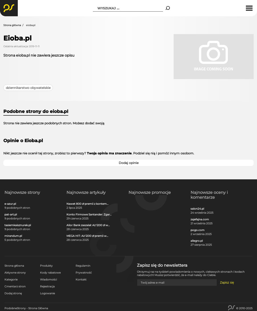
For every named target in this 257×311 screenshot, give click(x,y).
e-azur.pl (10, 203)
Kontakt (81, 279)
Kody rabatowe (50, 272)
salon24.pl (197, 208)
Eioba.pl (17, 38)
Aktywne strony (15, 272)
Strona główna (12, 25)
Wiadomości (48, 279)
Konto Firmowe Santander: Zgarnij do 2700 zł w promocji (89, 214)
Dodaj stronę (13, 293)
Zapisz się (227, 282)
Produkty (46, 265)
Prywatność (84, 272)
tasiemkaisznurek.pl (17, 225)
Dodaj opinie (129, 163)
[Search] (167, 8)
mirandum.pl (13, 235)
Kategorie (11, 279)
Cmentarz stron (15, 286)
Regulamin (83, 265)
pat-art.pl (10, 214)
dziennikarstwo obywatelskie (28, 88)
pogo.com (198, 230)
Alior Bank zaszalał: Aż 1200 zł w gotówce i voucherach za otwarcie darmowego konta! (89, 225)
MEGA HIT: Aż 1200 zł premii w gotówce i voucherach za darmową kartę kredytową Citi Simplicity (86, 235)
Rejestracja (47, 286)
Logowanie (47, 293)
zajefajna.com (200, 219)
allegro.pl (197, 240)
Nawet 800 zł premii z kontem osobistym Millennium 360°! (86, 203)
